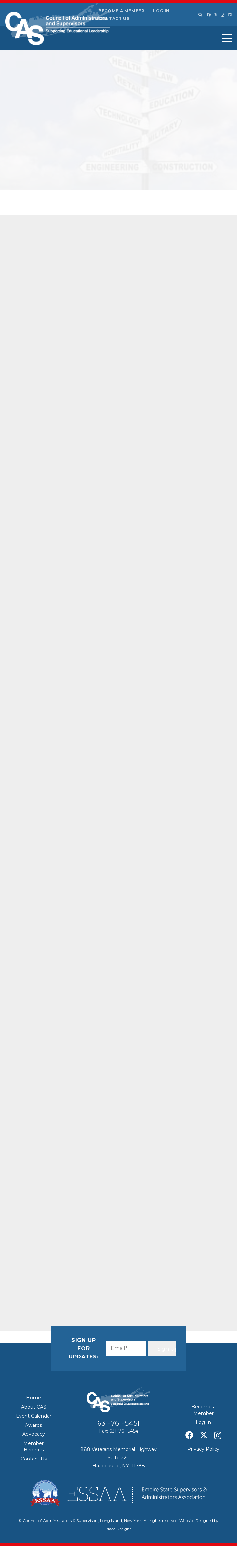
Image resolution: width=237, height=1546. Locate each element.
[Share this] (47, 1279)
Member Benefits (33, 1446)
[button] (200, 15)
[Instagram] (223, 15)
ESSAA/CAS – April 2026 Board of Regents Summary (195, 225)
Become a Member (122, 10)
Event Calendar (33, 1416)
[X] (216, 15)
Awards (33, 1425)
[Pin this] (94, 1279)
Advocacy (33, 1434)
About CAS (33, 1407)
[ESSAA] (118, 1493)
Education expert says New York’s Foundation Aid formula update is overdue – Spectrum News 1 (194, 393)
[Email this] (31, 1279)
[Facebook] (209, 15)
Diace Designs (118, 1528)
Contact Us (114, 18)
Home (33, 1398)
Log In (161, 10)
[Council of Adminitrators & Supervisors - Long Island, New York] (58, 24)
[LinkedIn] (230, 15)
